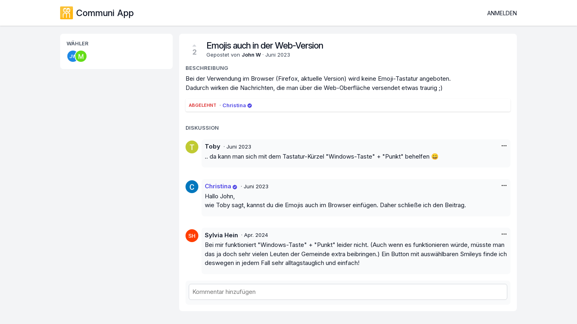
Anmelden (502, 13)
